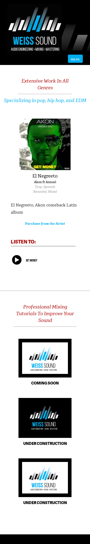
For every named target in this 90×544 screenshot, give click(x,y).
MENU (76, 59)
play (17, 261)
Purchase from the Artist (45, 223)
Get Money (31, 260)
